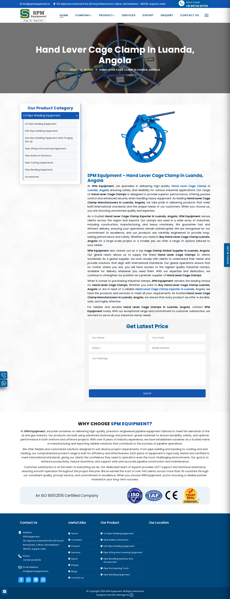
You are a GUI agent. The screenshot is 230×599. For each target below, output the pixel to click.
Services (129, 15)
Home (64, 15)
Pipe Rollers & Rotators (38, 155)
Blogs (88, 70)
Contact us (189, 15)
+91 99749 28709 (32, 560)
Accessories (32, 176)
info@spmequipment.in (35, 3)
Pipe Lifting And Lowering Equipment (45, 148)
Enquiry (167, 15)
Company (83, 15)
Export (148, 15)
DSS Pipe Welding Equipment (41, 131)
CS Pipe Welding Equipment (40, 124)
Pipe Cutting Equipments (39, 162)
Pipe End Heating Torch (116, 568)
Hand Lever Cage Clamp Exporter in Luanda (164, 289)
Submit (147, 393)
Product (107, 15)
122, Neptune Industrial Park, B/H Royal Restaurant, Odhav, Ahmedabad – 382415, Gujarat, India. (110, 3)
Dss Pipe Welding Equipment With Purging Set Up (49, 139)
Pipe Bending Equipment (39, 169)
